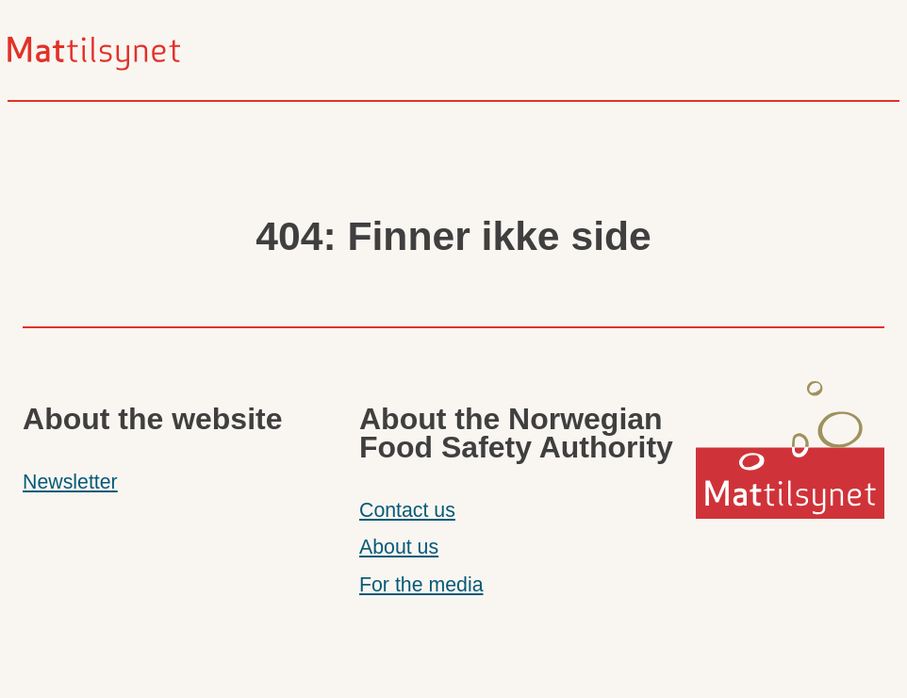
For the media (421, 584)
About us (398, 547)
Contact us (407, 510)
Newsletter (70, 482)
